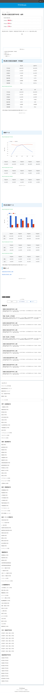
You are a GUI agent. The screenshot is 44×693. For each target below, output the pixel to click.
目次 (21, 49)
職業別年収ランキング (5, 391)
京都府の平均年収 (4, 668)
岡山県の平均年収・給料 (7, 274)
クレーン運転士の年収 (5, 598)
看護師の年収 (4, 455)
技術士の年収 (4, 414)
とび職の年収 (4, 610)
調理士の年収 (4, 538)
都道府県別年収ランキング (6, 388)
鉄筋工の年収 (4, 613)
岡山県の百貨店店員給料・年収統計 (11, 51)
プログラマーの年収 (5, 435)
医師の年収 (3, 444)
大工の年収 (3, 623)
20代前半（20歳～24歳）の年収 (7, 633)
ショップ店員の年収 (5, 522)
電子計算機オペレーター (6, 513)
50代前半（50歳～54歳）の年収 (7, 648)
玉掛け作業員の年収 (5, 603)
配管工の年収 (4, 621)
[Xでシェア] (12, 301)
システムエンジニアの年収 (6, 432)
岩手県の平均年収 (4, 660)
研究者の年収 (4, 412)
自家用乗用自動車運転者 (6, 562)
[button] (42, 400)
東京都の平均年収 (4, 665)
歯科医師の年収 (4, 447)
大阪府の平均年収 (4, 670)
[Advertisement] (22, 41)
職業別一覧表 (4, 396)
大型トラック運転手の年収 (6, 573)
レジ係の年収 (4, 525)
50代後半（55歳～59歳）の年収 (7, 651)
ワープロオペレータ (5, 508)
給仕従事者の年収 (4, 543)
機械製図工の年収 (4, 592)
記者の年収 (3, 430)
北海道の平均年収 (4, 657)
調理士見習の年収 (4, 540)
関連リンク (8, 56)
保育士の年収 (4, 475)
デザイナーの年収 (4, 437)
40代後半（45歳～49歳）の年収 (7, 646)
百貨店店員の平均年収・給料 (7, 271)
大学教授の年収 (4, 495)
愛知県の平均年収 (4, 673)
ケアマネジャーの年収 (5, 478)
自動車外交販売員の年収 (6, 527)
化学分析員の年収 (4, 417)
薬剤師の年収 (4, 452)
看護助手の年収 (4, 460)
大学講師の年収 (4, 500)
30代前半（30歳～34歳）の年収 (7, 638)
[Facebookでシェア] (22, 301)
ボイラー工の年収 (4, 595)
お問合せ (26, 689)
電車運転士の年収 (4, 555)
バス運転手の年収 (4, 570)
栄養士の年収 (4, 473)
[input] (22, 400)
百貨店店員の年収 (4, 520)
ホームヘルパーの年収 (5, 480)
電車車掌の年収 (4, 557)
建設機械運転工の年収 (5, 600)
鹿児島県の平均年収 (5, 678)
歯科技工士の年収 (4, 470)
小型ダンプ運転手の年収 (6, 575)
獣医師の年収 (4, 449)
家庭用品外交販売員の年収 (6, 530)
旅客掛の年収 (4, 560)
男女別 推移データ (8, 54)
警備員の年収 (4, 545)
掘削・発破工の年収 (5, 605)
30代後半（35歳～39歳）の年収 (7, 640)
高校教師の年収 (4, 492)
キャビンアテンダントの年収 (7, 580)
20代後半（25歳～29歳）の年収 (7, 635)
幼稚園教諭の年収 (4, 490)
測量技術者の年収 (4, 409)
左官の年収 (3, 618)
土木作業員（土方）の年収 (6, 587)
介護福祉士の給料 (4, 483)
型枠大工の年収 (4, 608)
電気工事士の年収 (4, 590)
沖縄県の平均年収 (4, 681)
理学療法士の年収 (4, 467)
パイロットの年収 (4, 578)
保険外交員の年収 (4, 532)
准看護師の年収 (4, 457)
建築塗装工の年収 (4, 626)
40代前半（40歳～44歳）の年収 (7, 643)
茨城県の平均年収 (4, 663)
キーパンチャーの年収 (5, 510)
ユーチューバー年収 (5, 548)
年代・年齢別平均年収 (5, 393)
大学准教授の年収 (4, 497)
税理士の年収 (4, 422)
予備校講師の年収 (4, 505)
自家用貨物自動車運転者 (6, 565)
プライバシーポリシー (20, 689)
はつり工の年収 (4, 616)
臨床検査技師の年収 (5, 465)
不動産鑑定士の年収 (5, 427)
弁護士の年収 (4, 419)
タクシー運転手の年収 (5, 568)
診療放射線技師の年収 (5, 462)
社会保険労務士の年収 (5, 425)
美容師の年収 (4, 535)
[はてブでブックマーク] (32, 301)
